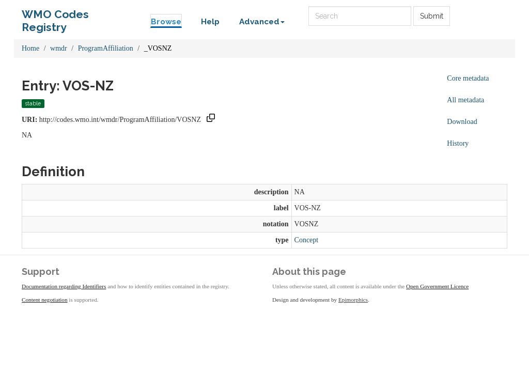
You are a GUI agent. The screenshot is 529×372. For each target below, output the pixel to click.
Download (462, 122)
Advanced (262, 21)
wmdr (58, 48)
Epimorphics (353, 300)
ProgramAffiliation (105, 48)
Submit (431, 16)
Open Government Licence (437, 286)
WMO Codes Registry (55, 17)
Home (30, 48)
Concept (306, 240)
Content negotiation (45, 300)
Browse (166, 21)
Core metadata (468, 78)
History (458, 143)
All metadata (465, 100)
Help (210, 21)
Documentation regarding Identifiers (64, 286)
